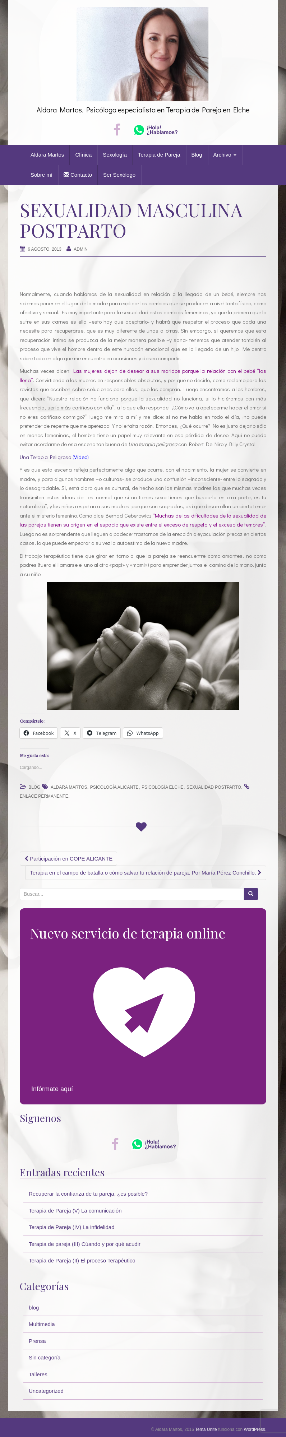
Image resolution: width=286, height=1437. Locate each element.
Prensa (37, 1341)
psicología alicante (114, 787)
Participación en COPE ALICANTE (68, 859)
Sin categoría (44, 1357)
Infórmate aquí (52, 1089)
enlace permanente (44, 796)
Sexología (115, 155)
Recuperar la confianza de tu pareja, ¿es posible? (88, 1194)
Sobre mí (41, 175)
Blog (197, 155)
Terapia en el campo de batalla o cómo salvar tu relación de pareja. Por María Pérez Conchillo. (146, 873)
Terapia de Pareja (159, 155)
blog (34, 787)
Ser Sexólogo (119, 175)
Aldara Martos (47, 155)
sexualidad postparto (213, 787)
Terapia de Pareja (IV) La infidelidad (71, 1227)
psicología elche (163, 787)
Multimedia (42, 1324)
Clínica (83, 155)
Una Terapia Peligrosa (46, 456)
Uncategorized (46, 1391)
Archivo (224, 155)
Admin (81, 249)
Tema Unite (206, 1429)
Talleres (38, 1374)
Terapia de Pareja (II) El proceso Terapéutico (82, 1260)
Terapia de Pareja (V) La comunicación (75, 1210)
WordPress (254, 1429)
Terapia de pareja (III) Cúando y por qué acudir (84, 1244)
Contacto (78, 175)
